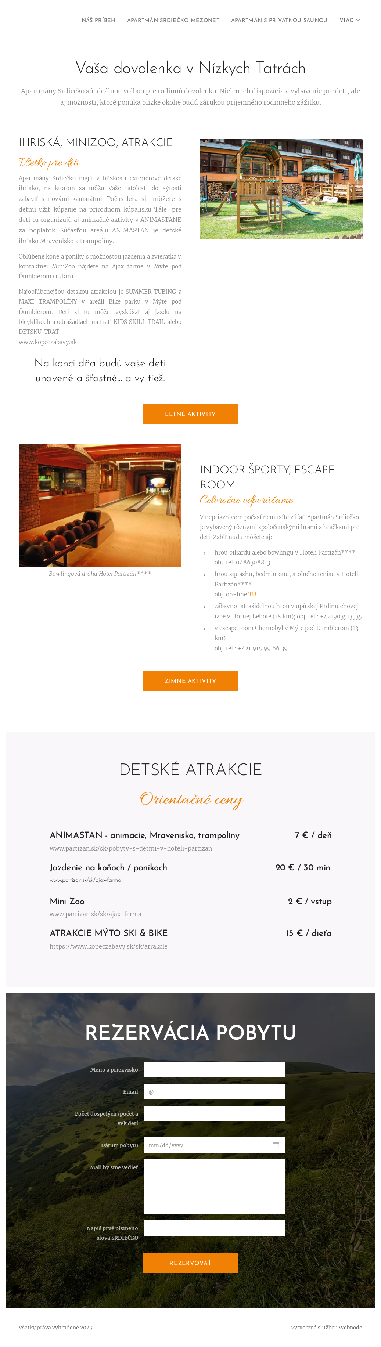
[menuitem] (83, 21)
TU (252, 594)
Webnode (350, 1327)
